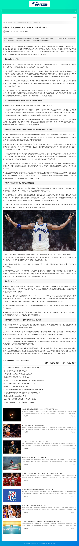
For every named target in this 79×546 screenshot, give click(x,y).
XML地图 (48, 543)
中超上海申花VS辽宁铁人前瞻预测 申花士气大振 (19, 383)
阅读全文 (73, 416)
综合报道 (10, 22)
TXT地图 (53, 543)
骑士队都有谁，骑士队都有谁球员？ (15, 371)
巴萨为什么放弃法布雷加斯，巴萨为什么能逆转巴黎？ (28, 22)
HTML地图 (42, 543)
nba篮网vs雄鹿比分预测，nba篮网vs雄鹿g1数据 (58, 363)
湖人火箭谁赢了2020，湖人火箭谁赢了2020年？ (19, 402)
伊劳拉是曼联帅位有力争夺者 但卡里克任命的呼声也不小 (22, 393)
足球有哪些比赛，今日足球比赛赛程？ (17, 360)
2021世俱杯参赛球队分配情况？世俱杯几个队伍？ (20, 399)
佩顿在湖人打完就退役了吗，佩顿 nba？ (17, 377)
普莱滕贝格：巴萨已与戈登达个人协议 (16, 386)
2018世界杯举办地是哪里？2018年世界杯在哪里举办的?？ (23, 367)
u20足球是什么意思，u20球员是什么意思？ (18, 374)
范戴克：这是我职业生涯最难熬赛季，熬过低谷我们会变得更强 (24, 380)
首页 (4, 22)
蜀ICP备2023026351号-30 (34, 543)
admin (7, 31)
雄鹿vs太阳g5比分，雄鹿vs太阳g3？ (15, 396)
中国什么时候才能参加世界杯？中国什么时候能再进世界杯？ (23, 389)
